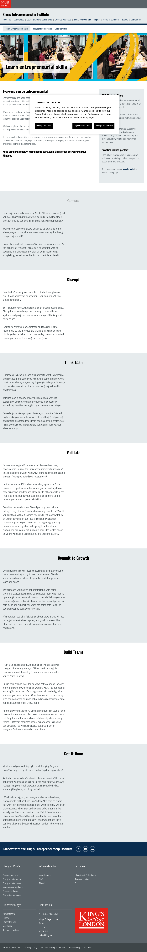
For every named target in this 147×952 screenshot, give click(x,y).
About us (7, 20)
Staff (41, 879)
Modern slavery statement (53, 947)
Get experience (61, 29)
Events (125, 20)
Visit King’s (7, 926)
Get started (19, 20)
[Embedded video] (109, 231)
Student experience (12, 895)
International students (13, 887)
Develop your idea (63, 20)
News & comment (111, 20)
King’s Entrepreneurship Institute (26, 15)
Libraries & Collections (85, 875)
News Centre (9, 914)
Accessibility (74, 947)
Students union (9, 922)
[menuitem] (8, 19)
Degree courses (10, 875)
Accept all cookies (104, 126)
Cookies (88, 947)
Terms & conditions (11, 947)
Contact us (136, 20)
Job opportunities (10, 930)
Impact (97, 20)
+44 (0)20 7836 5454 (48, 914)
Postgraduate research (13, 883)
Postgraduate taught (12, 879)
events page (128, 169)
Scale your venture (82, 20)
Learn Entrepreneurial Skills (39, 20)
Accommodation (82, 879)
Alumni (42, 883)
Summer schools (10, 891)
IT (75, 883)
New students (45, 875)
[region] (74, 114)
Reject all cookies (82, 126)
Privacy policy (30, 947)
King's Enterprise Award (42, 29)
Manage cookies (43, 126)
